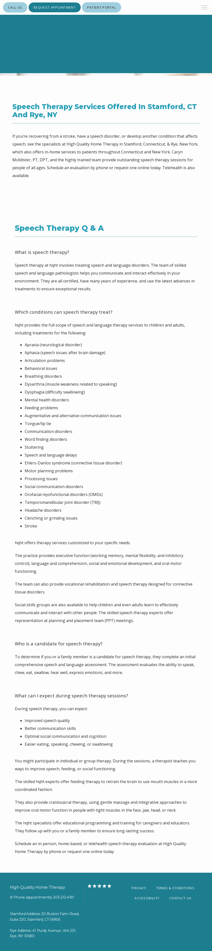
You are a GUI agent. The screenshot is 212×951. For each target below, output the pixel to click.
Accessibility (147, 898)
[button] (205, 8)
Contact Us (180, 898)
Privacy (139, 888)
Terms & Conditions (175, 888)
